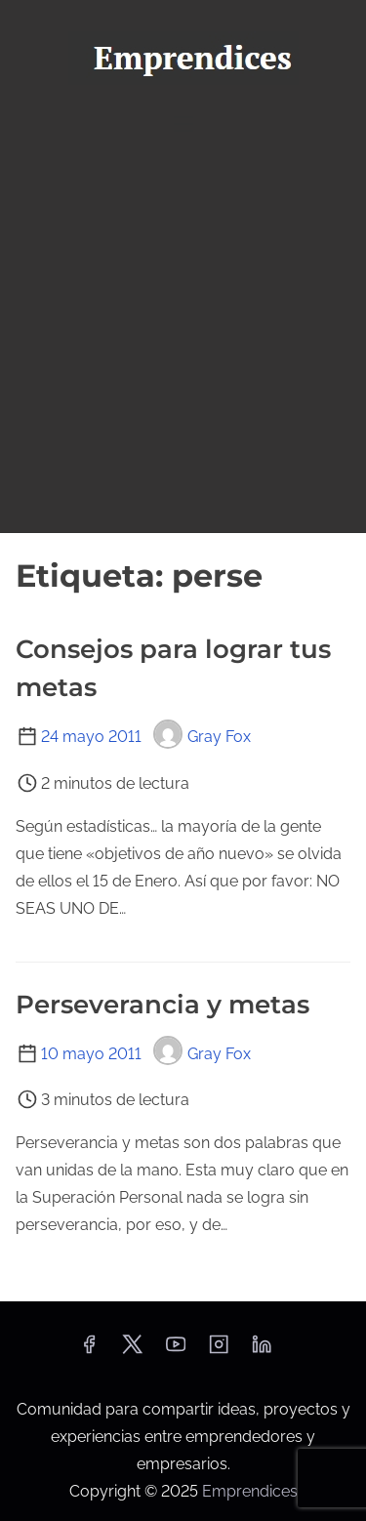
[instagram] (218, 1350)
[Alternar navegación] (182, 123)
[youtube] (175, 1350)
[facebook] (89, 1350)
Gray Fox (202, 736)
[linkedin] (261, 1350)
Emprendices (250, 1491)
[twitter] (132, 1350)
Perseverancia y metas (162, 1004)
